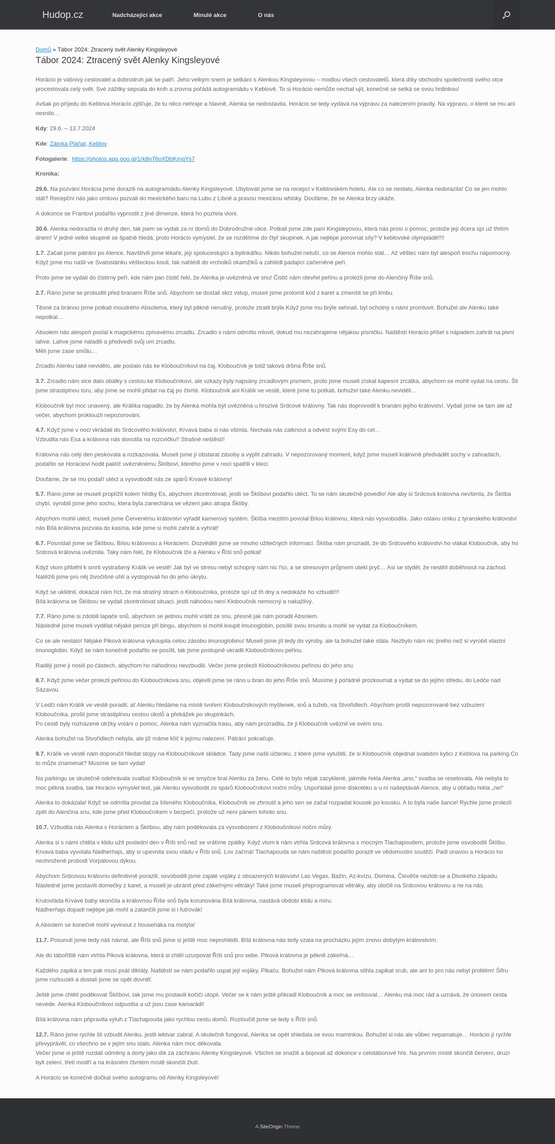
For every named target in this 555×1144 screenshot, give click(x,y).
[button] (506, 15)
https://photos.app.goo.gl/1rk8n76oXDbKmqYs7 (133, 158)
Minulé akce (210, 15)
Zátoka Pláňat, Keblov (78, 143)
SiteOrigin (271, 1126)
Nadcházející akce (137, 15)
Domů (44, 49)
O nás (266, 15)
